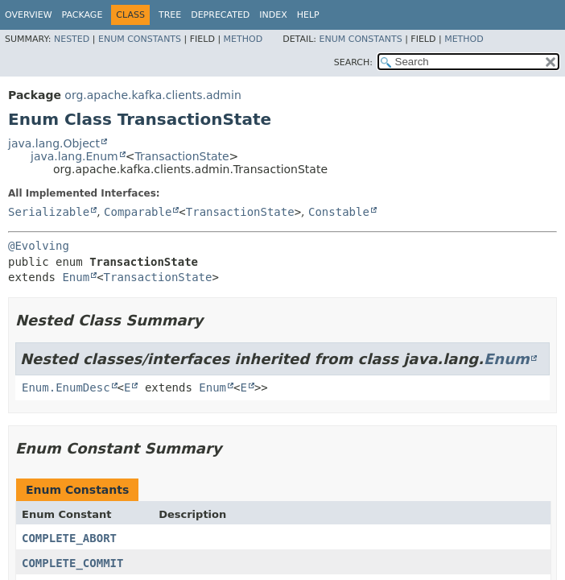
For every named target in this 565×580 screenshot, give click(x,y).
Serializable (48, 211)
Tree (170, 15)
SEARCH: (353, 62)
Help (308, 15)
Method (243, 39)
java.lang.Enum (74, 156)
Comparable (137, 211)
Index (273, 15)
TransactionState (181, 156)
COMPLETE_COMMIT (72, 563)
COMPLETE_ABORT (69, 538)
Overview (28, 15)
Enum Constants (139, 39)
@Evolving (38, 245)
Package (82, 15)
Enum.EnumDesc (66, 387)
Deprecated (220, 15)
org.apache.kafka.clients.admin (152, 95)
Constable (338, 211)
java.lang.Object (54, 143)
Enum (75, 277)
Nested (71, 39)
